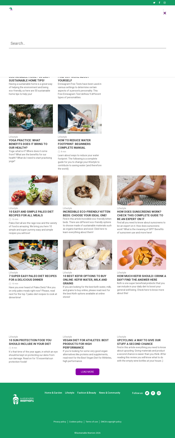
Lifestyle (87, 12)
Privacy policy (56, 418)
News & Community (143, 12)
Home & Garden (64, 12)
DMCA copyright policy (114, 418)
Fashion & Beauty (112, 12)
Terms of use (93, 418)
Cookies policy (74, 418)
